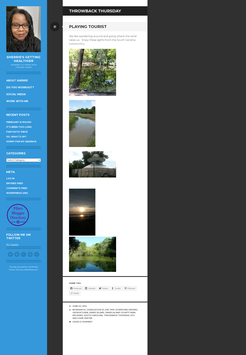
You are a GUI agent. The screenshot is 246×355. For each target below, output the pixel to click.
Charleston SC (95, 310)
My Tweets (12, 244)
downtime (121, 310)
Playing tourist (88, 26)
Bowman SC (79, 310)
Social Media (16, 94)
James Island (96, 312)
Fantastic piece (17, 131)
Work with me (17, 101)
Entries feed (14, 183)
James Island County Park (120, 312)
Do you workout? (20, 87)
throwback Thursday (116, 315)
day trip (110, 310)
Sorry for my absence (21, 141)
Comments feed (16, 188)
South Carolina (93, 315)
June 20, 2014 (79, 306)
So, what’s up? (16, 136)
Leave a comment (82, 322)
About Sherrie (17, 80)
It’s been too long (19, 127)
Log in (10, 178)
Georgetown (80, 312)
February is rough (18, 122)
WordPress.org (17, 193)
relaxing (77, 315)
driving (133, 310)
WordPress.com (31, 269)
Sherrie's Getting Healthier (23, 59)
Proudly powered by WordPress (23, 267)
